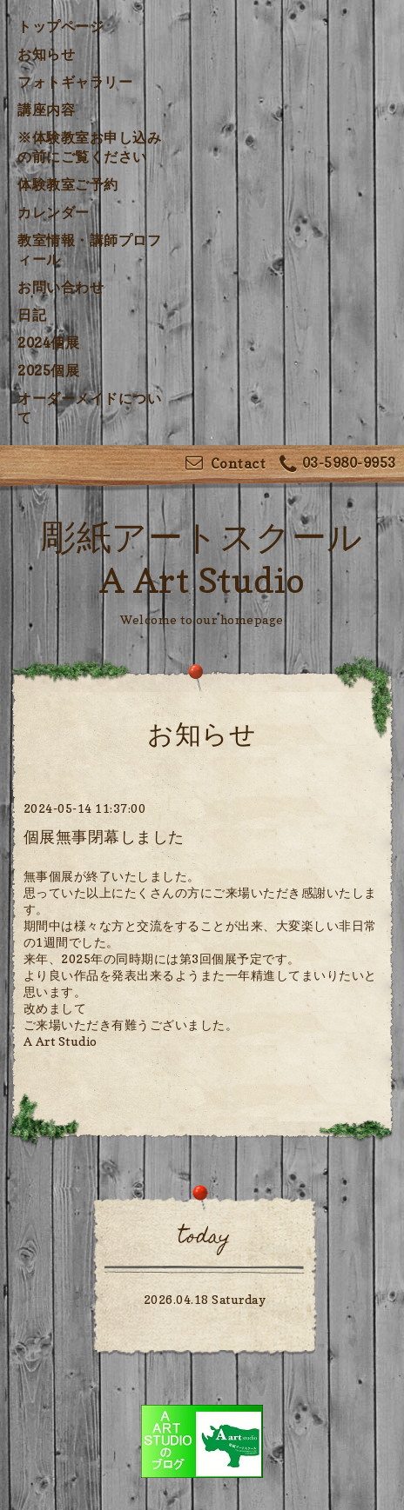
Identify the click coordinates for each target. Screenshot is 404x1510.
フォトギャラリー (74, 81)
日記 (31, 314)
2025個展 (48, 370)
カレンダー (53, 212)
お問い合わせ (60, 287)
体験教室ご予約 (67, 184)
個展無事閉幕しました (104, 837)
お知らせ (46, 54)
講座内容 (46, 109)
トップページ (60, 26)
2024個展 (48, 342)
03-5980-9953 (337, 465)
